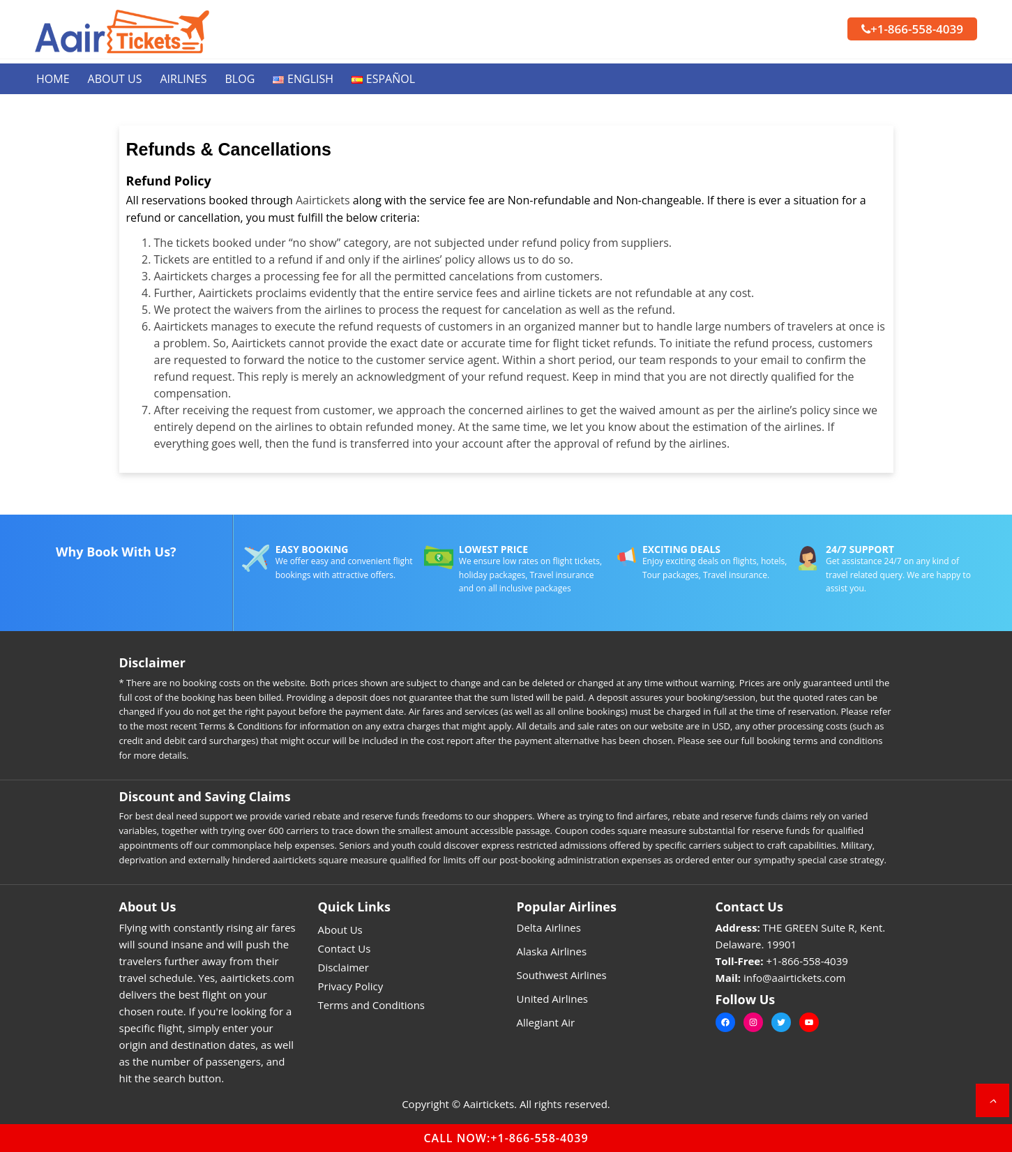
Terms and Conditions (371, 1005)
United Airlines (553, 999)
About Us (115, 78)
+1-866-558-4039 (912, 29)
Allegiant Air (546, 1022)
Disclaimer (343, 967)
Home (53, 78)
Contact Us (344, 948)
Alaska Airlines (552, 951)
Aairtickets (323, 200)
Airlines (183, 78)
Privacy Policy (351, 986)
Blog (240, 78)
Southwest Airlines (562, 975)
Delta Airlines (549, 927)
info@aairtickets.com (794, 978)
